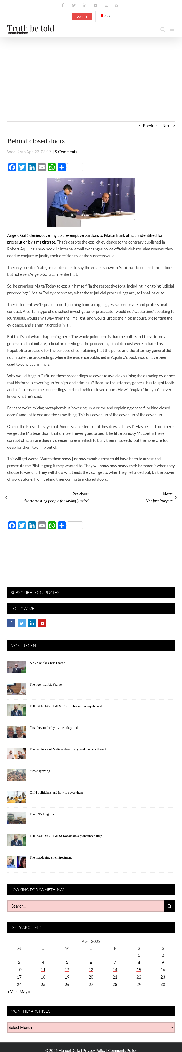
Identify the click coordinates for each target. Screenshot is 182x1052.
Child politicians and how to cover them (56, 792)
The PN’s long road (42, 814)
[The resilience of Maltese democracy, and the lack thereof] (16, 755)
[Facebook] (11, 623)
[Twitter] (22, 623)
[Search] (169, 906)
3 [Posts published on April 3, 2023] (19, 962)
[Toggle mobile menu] (172, 29)
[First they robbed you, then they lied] (16, 733)
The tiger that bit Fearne (46, 684)
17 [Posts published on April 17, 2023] (19, 977)
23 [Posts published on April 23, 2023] (162, 977)
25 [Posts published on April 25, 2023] (43, 984)
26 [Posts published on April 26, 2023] (67, 984)
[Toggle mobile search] (162, 29)
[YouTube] (42, 623)
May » (24, 991)
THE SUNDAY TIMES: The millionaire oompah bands (66, 706)
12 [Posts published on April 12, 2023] (67, 969)
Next (166, 125)
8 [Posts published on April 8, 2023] (139, 962)
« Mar (12, 991)
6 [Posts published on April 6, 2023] (91, 962)
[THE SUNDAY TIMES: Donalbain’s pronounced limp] (16, 841)
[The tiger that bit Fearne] (16, 690)
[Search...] (85, 906)
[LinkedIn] (32, 623)
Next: (159, 497)
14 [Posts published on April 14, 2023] (115, 969)
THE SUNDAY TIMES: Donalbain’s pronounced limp (66, 836)
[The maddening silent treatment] (16, 863)
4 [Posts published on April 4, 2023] (43, 962)
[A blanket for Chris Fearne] (16, 668)
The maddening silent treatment (51, 857)
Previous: (56, 497)
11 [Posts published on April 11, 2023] (43, 969)
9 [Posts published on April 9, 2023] (163, 962)
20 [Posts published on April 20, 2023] (91, 977)
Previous (150, 125)
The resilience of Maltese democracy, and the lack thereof (68, 749)
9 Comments (66, 151)
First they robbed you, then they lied (54, 728)
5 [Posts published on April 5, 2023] (67, 962)
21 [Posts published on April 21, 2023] (115, 977)
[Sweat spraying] (16, 776)
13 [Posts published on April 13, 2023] (91, 969)
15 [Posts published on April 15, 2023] (138, 969)
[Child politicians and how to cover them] (16, 798)
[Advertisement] (91, 72)
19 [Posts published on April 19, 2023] (67, 977)
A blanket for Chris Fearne (47, 663)
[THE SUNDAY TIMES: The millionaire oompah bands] (16, 712)
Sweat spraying (40, 771)
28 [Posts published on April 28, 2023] (115, 984)
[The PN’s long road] (16, 820)
